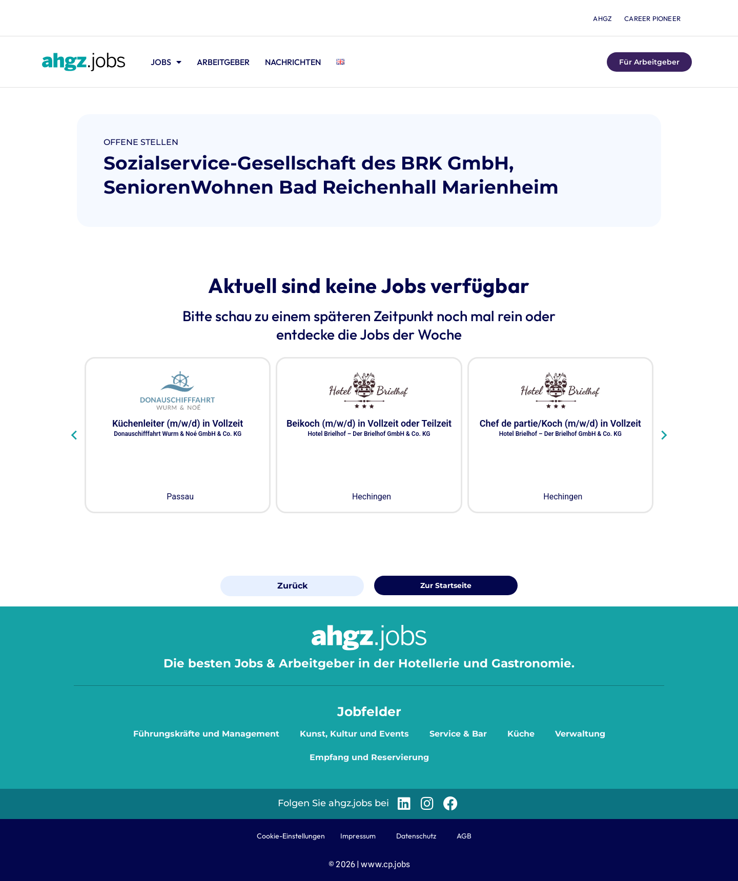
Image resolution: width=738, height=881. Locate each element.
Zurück (292, 586)
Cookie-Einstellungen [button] (291, 836)
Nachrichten (293, 62)
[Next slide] (663, 435)
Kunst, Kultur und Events (354, 734)
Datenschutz (416, 836)
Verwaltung (580, 734)
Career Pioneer (652, 18)
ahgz (602, 18)
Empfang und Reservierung (369, 757)
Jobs (166, 62)
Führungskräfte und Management (206, 734)
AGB (464, 836)
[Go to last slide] (74, 435)
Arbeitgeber (223, 62)
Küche (521, 734)
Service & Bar (458, 734)
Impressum (358, 836)
